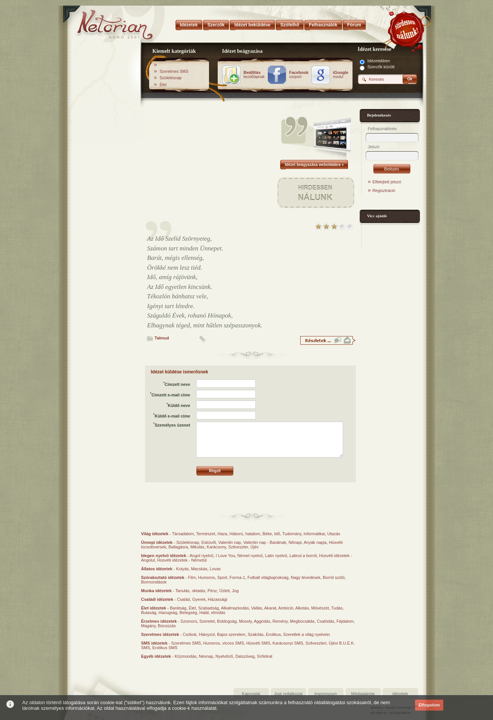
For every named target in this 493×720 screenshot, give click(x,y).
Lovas (215, 568)
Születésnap (171, 77)
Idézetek (400, 693)
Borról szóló (334, 577)
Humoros (206, 577)
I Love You (225, 555)
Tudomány (291, 533)
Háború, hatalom (244, 533)
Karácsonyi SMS (288, 643)
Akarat (270, 608)
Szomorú (188, 621)
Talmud (162, 338)
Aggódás (262, 621)
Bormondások (154, 582)
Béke (267, 533)
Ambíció (285, 608)
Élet (163, 84)
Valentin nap (229, 542)
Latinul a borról (303, 555)
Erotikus (273, 634)
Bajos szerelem (231, 634)
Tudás (336, 608)
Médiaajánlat (362, 693)
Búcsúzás (167, 625)
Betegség (188, 612)
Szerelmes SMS (174, 71)
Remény (280, 621)
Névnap (206, 656)
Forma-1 (237, 577)
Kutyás (182, 568)
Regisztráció (383, 190)
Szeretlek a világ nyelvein (306, 634)
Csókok (190, 634)
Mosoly (245, 621)
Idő (277, 533)
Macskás (199, 568)
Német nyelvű (250, 555)
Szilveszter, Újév (243, 547)
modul (340, 75)
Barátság (178, 608)
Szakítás (256, 634)
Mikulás (197, 547)
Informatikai (314, 533)
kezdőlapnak (254, 75)
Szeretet (207, 621)
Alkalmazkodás (235, 608)
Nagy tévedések (306, 577)
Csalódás (325, 621)
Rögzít (215, 471)
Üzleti (224, 590)
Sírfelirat (264, 656)
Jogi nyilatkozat (288, 693)
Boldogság (227, 621)
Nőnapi (295, 542)
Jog (235, 590)
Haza (222, 533)
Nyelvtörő (224, 656)
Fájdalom (344, 621)
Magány (148, 625)
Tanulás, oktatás (190, 590)
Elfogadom (429, 705)
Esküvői (208, 542)
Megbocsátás (302, 621)
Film (192, 577)
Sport (222, 577)
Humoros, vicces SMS (223, 643)
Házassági (217, 599)
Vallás (256, 608)
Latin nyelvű (276, 555)
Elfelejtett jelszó (386, 182)
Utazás (333, 533)
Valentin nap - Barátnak (264, 542)
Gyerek (198, 599)
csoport (298, 75)
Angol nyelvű (202, 555)
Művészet (320, 608)
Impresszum (325, 693)
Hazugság (168, 612)
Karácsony (216, 547)
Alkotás (302, 608)
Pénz (212, 590)
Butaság (148, 612)
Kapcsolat (251, 693)
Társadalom (183, 533)
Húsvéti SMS (258, 643)
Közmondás (186, 656)
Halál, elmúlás (212, 612)
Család (183, 599)
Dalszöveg (245, 656)
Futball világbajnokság (267, 577)
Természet (205, 533)
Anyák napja (315, 542)
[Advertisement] (104, 163)
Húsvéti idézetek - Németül (181, 560)
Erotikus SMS (164, 647)
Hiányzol (207, 634)
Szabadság (208, 608)
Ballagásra (178, 547)
